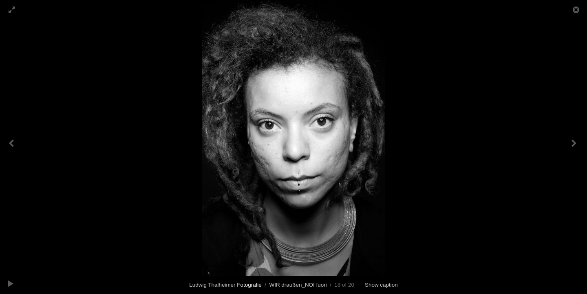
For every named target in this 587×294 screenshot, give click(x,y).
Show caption (381, 285)
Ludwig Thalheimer (225, 285)
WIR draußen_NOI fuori (298, 285)
